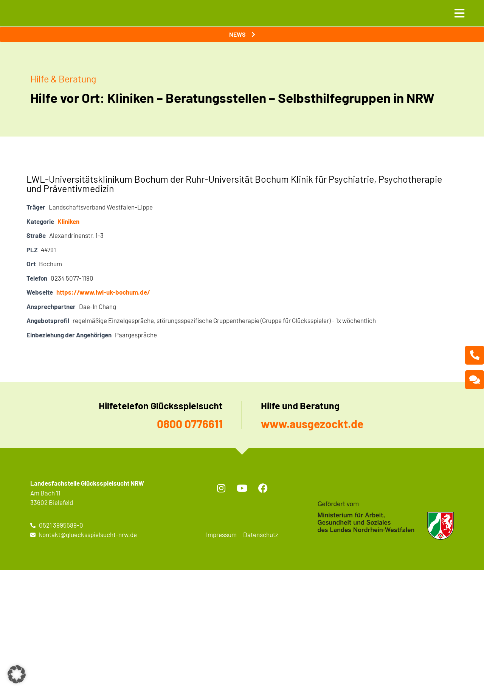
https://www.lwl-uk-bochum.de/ (103, 292)
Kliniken (68, 221)
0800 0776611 (190, 423)
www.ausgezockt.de (312, 423)
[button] (16, 674)
